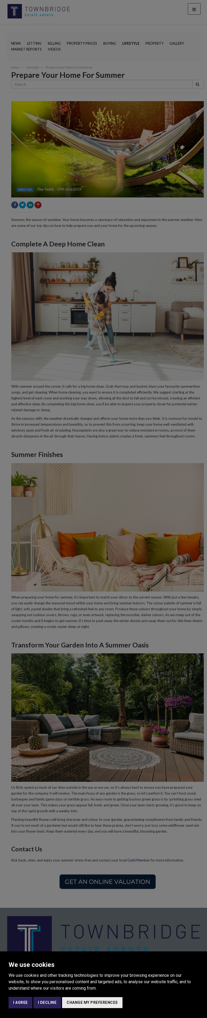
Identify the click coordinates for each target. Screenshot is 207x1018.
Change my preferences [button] (92, 1002)
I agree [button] (20, 1002)
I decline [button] (47, 1002)
